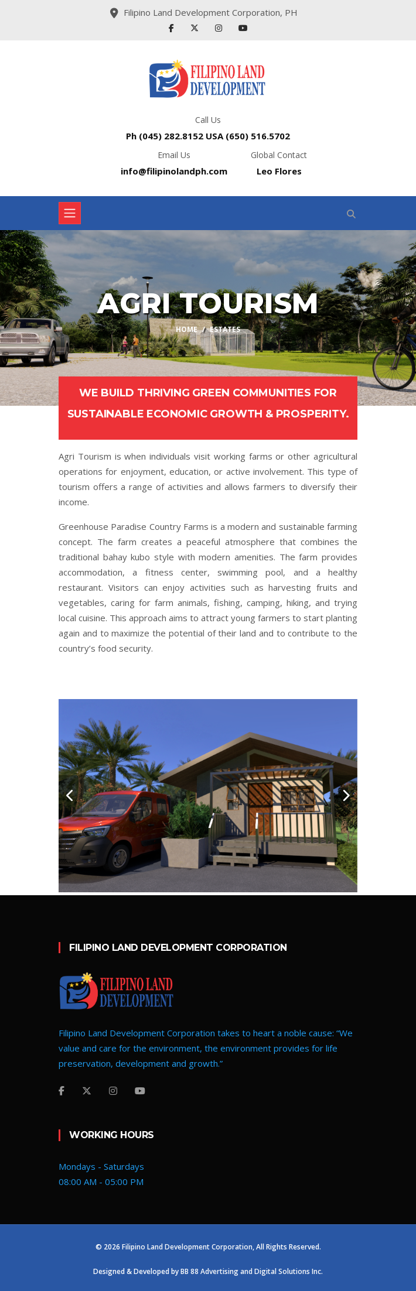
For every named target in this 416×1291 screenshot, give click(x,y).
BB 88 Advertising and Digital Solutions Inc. (251, 1271)
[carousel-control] (70, 795)
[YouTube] (140, 1090)
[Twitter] (86, 1090)
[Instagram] (113, 1090)
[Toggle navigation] (70, 213)
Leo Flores (279, 171)
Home (186, 329)
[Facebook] (61, 1090)
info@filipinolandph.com (174, 171)
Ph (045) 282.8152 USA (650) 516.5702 (208, 136)
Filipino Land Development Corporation (187, 1247)
